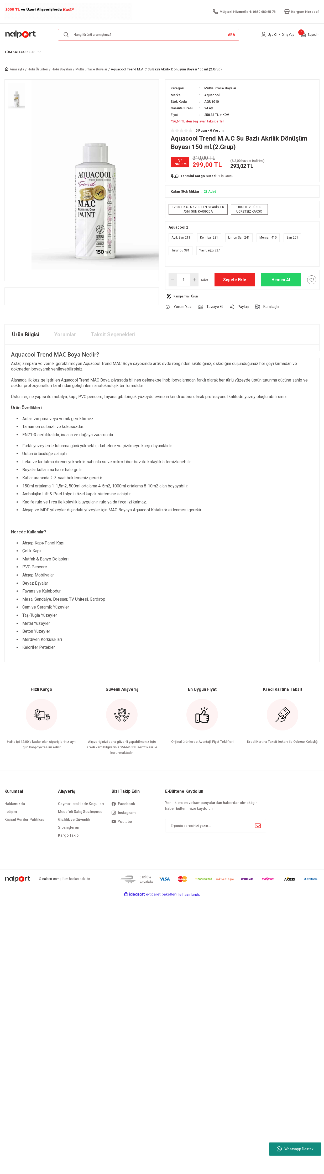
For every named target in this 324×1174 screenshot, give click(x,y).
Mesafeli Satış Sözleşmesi (80, 812)
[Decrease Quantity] (173, 280)
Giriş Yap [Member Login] (288, 35)
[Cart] (303, 35)
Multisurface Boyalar (220, 88)
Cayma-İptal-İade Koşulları (81, 804)
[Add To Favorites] (311, 279)
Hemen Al (280, 279)
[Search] (148, 34)
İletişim (10, 812)
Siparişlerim (68, 828)
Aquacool (212, 95)
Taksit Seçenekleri (113, 334)
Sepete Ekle (235, 279)
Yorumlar (65, 334)
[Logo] (20, 34)
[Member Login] (263, 35)
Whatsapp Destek (295, 1149)
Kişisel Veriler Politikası (24, 820)
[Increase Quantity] (194, 280)
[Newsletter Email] (215, 826)
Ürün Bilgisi (25, 334)
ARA (231, 35)
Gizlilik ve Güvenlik (74, 820)
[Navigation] (22, 52)
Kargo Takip (68, 835)
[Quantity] (183, 280)
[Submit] (258, 826)
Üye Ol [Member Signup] (272, 35)
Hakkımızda (14, 804)
